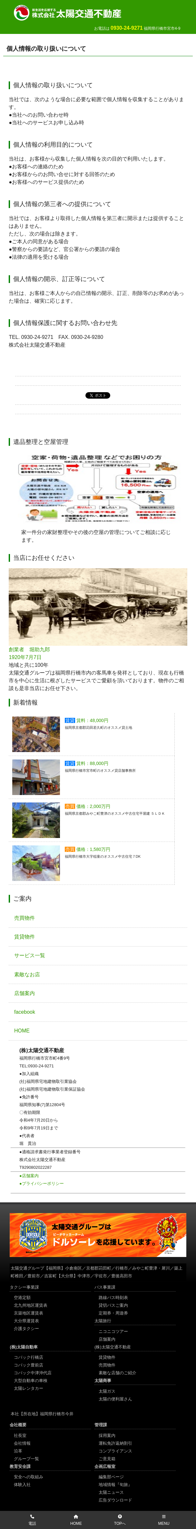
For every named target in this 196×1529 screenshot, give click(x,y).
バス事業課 (104, 1287)
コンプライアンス (115, 1451)
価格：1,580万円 (93, 849)
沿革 (18, 1451)
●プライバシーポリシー (41, 1183)
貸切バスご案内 (113, 1305)
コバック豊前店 (28, 1365)
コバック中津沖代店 (33, 1372)
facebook (24, 1012)
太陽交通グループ (27, 1268)
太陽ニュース (111, 1492)
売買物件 (24, 918)
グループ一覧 (26, 1458)
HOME (22, 1030)
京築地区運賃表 (28, 1313)
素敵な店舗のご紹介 (117, 1372)
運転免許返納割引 (115, 1443)
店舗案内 (24, 993)
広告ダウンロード (115, 1500)
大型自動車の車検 (30, 1380)
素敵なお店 (27, 974)
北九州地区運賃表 (30, 1305)
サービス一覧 (29, 955)
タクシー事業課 (24, 1287)
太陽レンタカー (28, 1388)
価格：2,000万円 (93, 806)
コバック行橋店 (28, 1357)
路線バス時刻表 (113, 1297)
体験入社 (22, 1484)
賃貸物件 (24, 936)
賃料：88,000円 (92, 763)
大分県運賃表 (26, 1320)
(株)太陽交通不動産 (112, 1347)
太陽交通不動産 (74, 12)
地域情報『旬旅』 (115, 1484)
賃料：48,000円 (92, 720)
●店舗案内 (29, 1175)
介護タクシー (26, 1328)
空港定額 (22, 1297)
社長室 (20, 1435)
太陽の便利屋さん (115, 1399)
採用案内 (107, 1435)
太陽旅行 (102, 1320)
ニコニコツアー (113, 1331)
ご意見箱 (107, 1458)
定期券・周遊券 (113, 1313)
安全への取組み (28, 1476)
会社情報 (22, 1443)
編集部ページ (111, 1476)
